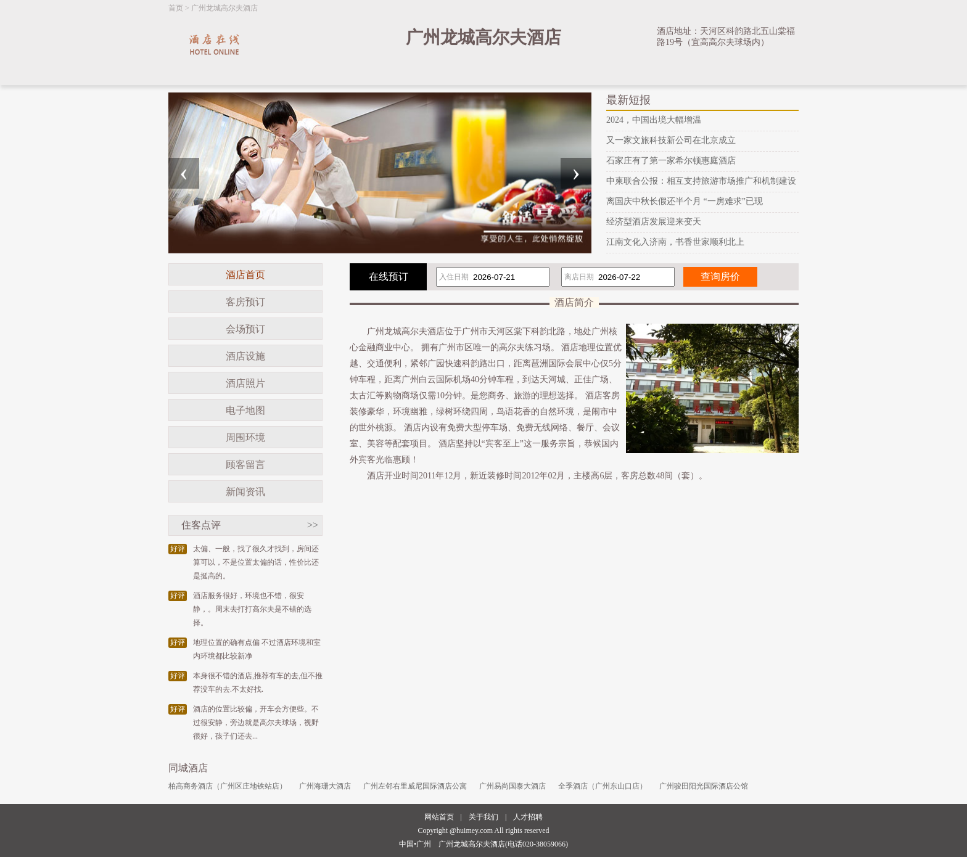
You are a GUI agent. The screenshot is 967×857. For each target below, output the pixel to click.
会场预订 (245, 329)
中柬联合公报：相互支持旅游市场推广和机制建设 (701, 181)
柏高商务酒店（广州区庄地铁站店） (227, 786)
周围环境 (245, 437)
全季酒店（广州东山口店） (602, 786)
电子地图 (245, 410)
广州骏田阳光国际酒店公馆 (703, 786)
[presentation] (183, 173)
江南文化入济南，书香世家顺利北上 (675, 242)
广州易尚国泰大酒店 (512, 786)
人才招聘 (528, 817)
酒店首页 (245, 274)
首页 (175, 8)
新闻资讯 (245, 491)
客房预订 (245, 302)
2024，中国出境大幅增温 (653, 120)
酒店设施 (245, 356)
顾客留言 (245, 464)
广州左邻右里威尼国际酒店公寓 (415, 786)
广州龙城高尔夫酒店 (224, 8)
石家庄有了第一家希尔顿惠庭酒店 (671, 160)
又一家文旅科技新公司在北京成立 (671, 140)
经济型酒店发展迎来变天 (653, 221)
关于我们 (483, 817)
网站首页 (439, 817)
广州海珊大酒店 (325, 786)
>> (312, 525)
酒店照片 (245, 383)
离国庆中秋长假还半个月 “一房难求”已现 (684, 201)
